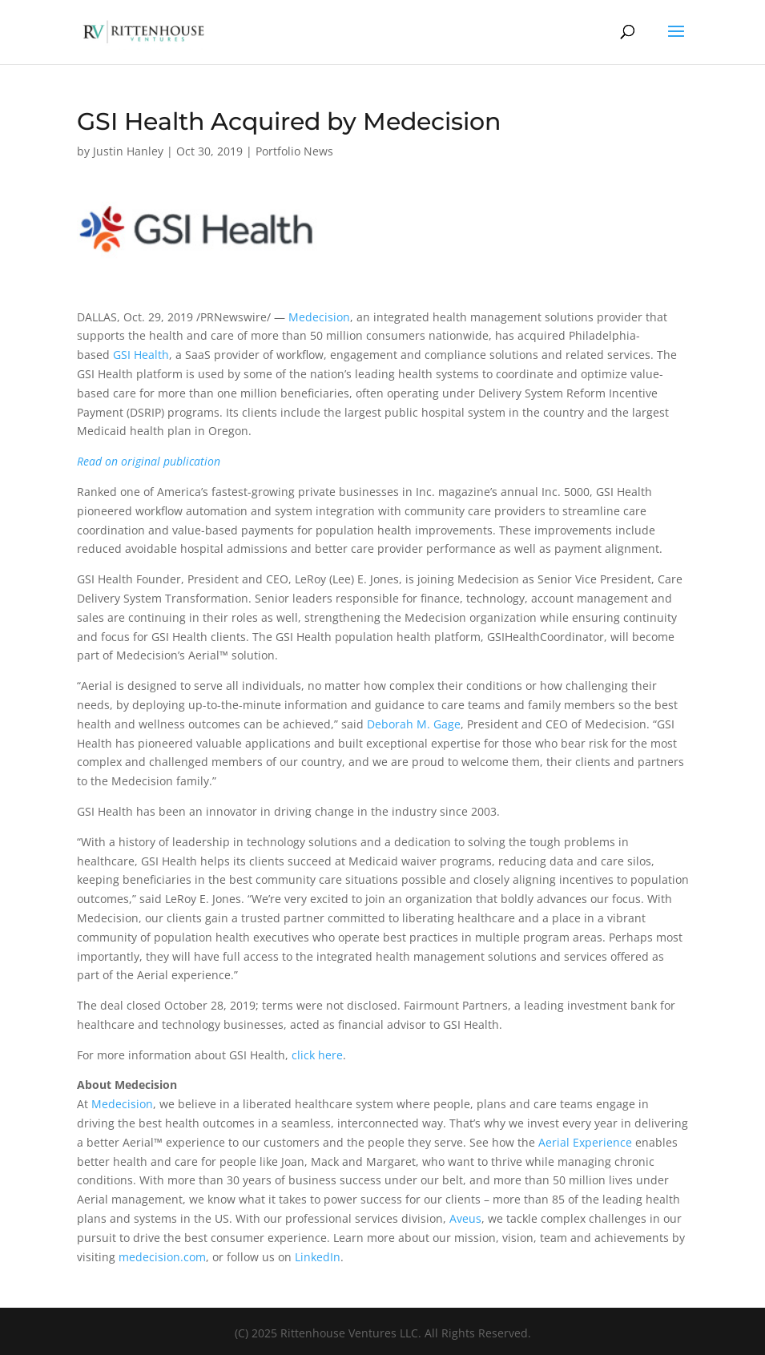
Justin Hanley (128, 151)
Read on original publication (148, 461)
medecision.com (162, 1256)
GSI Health (141, 354)
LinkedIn (317, 1256)
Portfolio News (294, 151)
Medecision (319, 317)
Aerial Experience (585, 1142)
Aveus (465, 1218)
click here (317, 1055)
